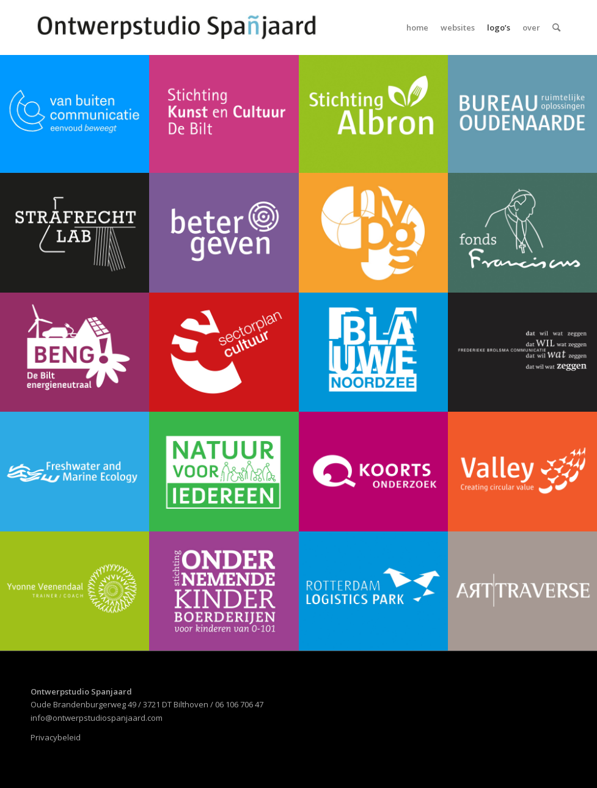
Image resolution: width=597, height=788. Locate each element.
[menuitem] (417, 27)
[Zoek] (556, 27)
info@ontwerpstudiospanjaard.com (97, 717)
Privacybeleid (56, 737)
